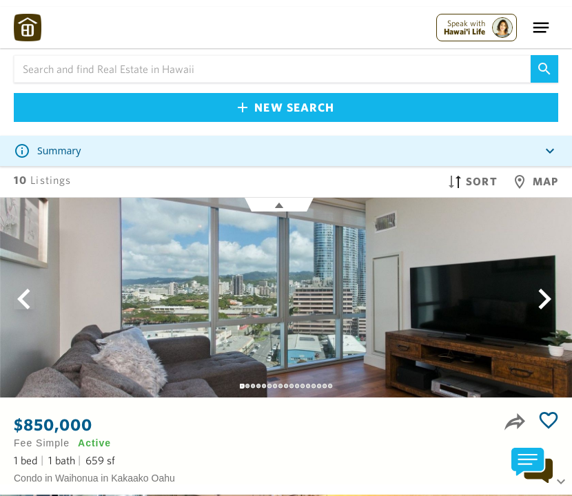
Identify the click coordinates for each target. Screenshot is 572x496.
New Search (286, 107)
